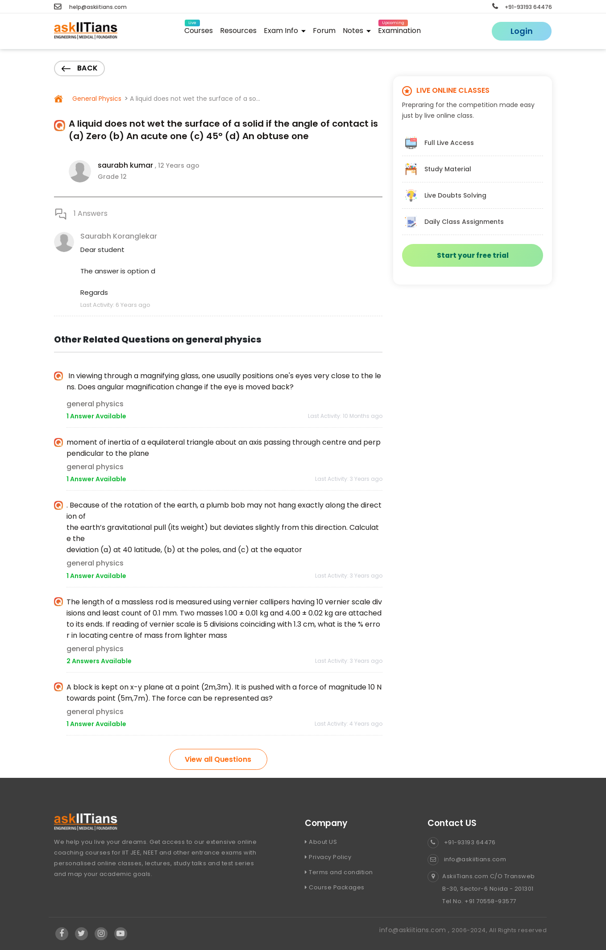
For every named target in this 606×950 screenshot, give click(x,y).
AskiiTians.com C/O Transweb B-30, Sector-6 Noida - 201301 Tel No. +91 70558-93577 (481, 889)
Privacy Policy (328, 857)
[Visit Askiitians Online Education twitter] (81, 933)
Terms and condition (339, 872)
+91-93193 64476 (522, 7)
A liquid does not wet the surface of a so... (195, 98)
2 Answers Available (99, 661)
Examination (399, 29)
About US (321, 842)
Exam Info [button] (285, 30)
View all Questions (218, 759)
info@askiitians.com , (415, 929)
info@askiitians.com (467, 859)
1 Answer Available (96, 416)
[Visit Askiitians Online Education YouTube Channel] (120, 933)
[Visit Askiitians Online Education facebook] (61, 933)
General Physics (96, 98)
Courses (198, 29)
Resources (238, 30)
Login (522, 31)
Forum (324, 30)
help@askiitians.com (90, 7)
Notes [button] (357, 30)
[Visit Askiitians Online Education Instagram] (101, 933)
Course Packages (335, 887)
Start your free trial (473, 255)
